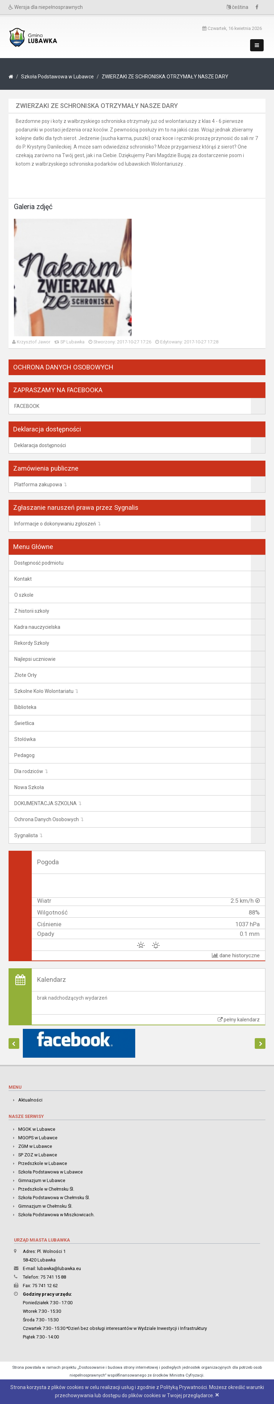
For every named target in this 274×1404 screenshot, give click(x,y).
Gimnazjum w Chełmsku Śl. (45, 1206)
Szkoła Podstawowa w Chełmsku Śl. (54, 1197)
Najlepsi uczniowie (35, 659)
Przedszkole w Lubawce (42, 1163)
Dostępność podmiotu (39, 563)
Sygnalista (26, 835)
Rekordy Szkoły (31, 643)
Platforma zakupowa (38, 484)
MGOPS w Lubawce (37, 1137)
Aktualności (30, 1100)
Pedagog (24, 755)
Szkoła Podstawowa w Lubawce (57, 76)
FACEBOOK (26, 406)
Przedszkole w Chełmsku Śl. (46, 1189)
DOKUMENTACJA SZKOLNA (45, 803)
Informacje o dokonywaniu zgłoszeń (55, 524)
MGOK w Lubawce (36, 1129)
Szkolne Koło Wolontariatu (43, 691)
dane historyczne (236, 955)
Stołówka (25, 739)
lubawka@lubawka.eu (59, 1268)
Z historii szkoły (31, 611)
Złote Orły (25, 675)
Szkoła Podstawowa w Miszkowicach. (56, 1214)
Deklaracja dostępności (40, 445)
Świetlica (24, 723)
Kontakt (23, 579)
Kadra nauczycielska (37, 627)
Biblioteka (25, 707)
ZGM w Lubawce (35, 1146)
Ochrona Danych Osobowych (46, 819)
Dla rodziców (28, 771)
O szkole (24, 595)
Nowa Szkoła (29, 787)
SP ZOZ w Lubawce (37, 1154)
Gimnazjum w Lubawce (41, 1180)
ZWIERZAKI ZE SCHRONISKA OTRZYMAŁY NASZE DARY (165, 76)
